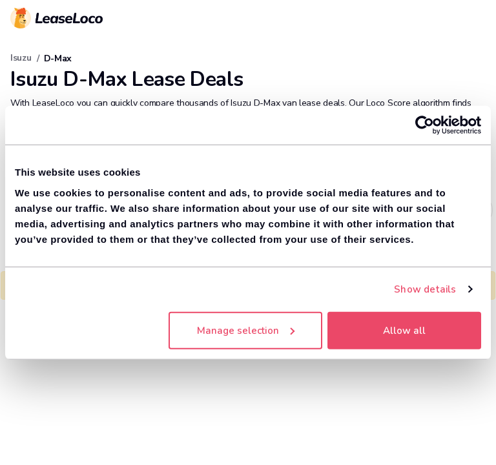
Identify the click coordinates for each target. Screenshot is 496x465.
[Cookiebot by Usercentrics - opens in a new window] (424, 125)
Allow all (404, 330)
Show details (425, 289)
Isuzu (21, 58)
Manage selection (245, 330)
